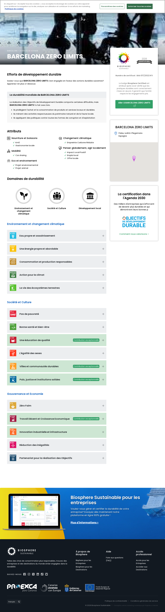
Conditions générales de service (144, 601)
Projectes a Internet (151, 605)
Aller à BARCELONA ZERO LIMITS (134, 104)
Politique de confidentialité (116, 601)
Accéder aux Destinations (141, 568)
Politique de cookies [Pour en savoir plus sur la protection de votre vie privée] (14, 9)
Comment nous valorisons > (134, 234)
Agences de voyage (29, 50)
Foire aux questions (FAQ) (114, 559)
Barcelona (12, 50)
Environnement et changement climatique (24, 211)
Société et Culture (56, 208)
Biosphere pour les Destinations (84, 568)
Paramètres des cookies (112, 6)
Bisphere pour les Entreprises (83, 561)
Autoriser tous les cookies (139, 6)
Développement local (90, 208)
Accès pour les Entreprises (142, 561)
